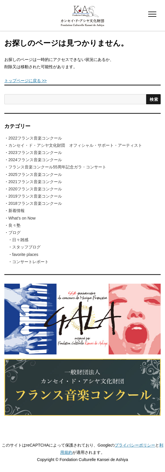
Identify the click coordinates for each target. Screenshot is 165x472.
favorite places (25, 254)
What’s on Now (22, 218)
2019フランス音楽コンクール (35, 196)
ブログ (14, 232)
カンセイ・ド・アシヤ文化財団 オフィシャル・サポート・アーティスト (75, 145)
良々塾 (14, 225)
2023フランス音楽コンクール (35, 152)
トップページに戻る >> (25, 80)
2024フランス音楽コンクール (35, 159)
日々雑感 (20, 239)
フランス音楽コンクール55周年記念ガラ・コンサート (57, 167)
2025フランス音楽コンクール (35, 174)
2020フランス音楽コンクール (35, 189)
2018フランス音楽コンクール (35, 203)
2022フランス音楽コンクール (35, 138)
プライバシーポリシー (135, 445)
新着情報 (16, 210)
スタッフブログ (26, 247)
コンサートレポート (30, 261)
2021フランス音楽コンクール (35, 181)
